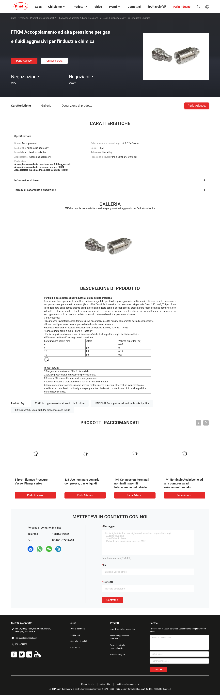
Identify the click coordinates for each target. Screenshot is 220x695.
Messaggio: (109, 526)
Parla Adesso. (24, 60)
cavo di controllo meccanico (122, 629)
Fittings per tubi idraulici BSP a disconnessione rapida (42, 410)
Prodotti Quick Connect (42, 18)
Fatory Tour (75, 635)
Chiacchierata (55, 60)
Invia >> (158, 669)
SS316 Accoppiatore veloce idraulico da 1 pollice (60, 403)
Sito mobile (105, 684)
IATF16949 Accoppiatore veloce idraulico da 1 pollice (122, 403)
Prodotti (23, 18)
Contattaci (112, 600)
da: (105, 565)
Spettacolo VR (156, 6)
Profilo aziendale (77, 629)
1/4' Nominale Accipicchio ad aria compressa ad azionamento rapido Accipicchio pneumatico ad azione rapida (183, 487)
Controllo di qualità (78, 641)
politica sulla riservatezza (127, 684)
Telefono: (108, 582)
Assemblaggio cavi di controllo (119, 637)
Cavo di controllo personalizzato (117, 646)
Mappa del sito (87, 684)
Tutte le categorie (117, 654)
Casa (13, 18)
